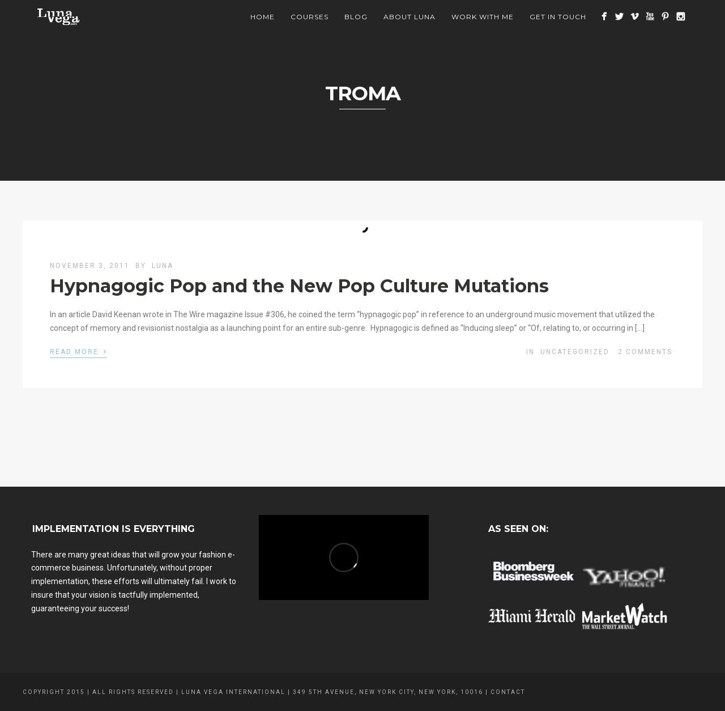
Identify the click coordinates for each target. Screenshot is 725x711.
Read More (78, 350)
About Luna (409, 16)
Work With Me (482, 16)
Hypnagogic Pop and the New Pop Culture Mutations (299, 286)
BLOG (356, 16)
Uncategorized (574, 352)
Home (262, 16)
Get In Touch (558, 16)
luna (162, 266)
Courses (310, 16)
